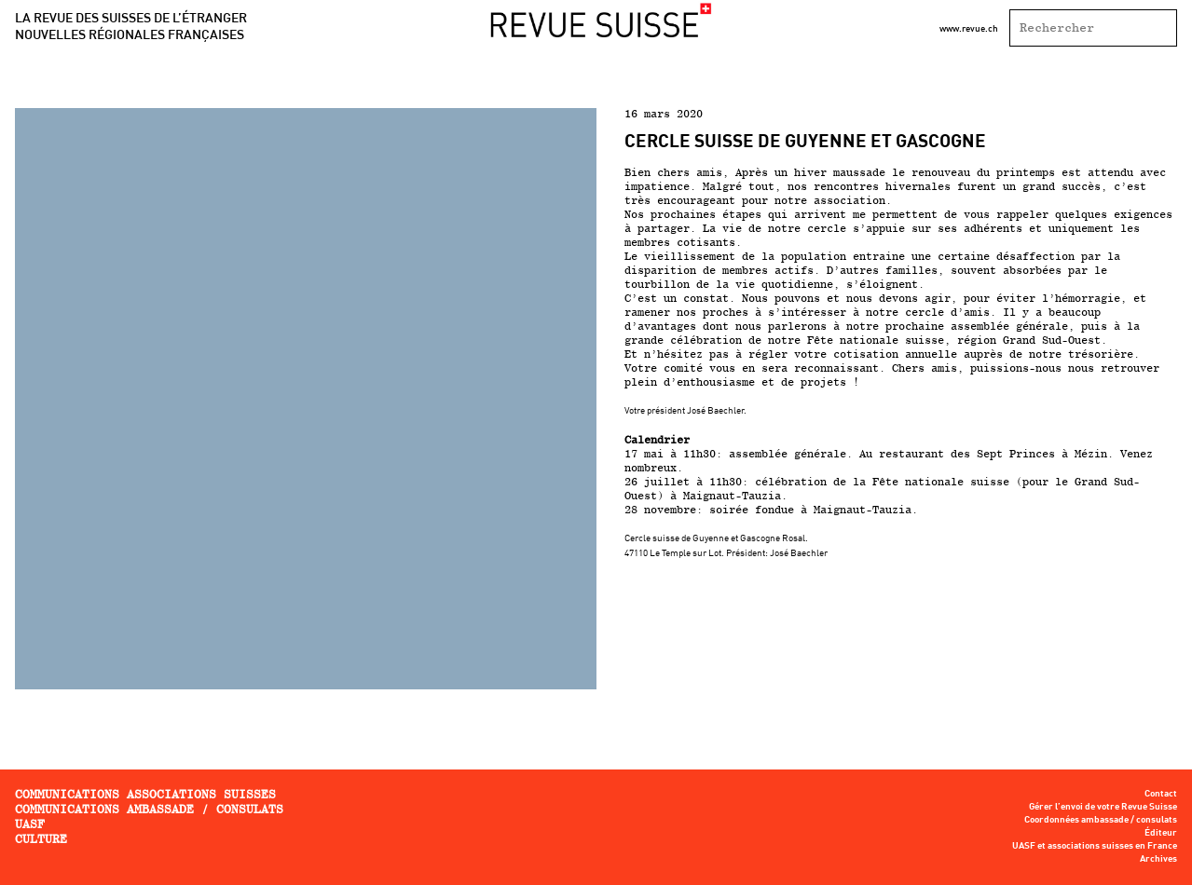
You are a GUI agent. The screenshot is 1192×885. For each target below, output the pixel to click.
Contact (1160, 793)
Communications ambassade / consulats (149, 809)
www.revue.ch (968, 28)
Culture (41, 839)
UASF (30, 824)
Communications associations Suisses (145, 794)
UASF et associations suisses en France (1094, 846)
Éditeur (1160, 832)
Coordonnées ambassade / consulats (1100, 819)
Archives (1158, 859)
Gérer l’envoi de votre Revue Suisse (1103, 806)
